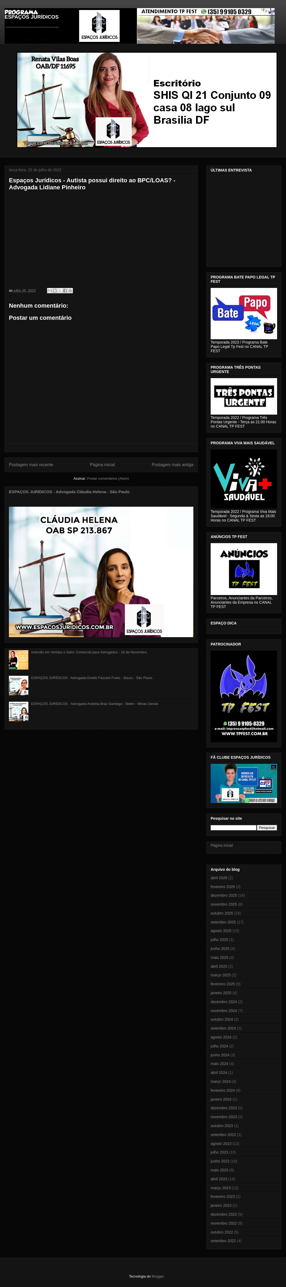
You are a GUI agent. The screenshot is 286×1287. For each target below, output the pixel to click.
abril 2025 (219, 966)
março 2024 (221, 1081)
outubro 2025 (222, 913)
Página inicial (102, 464)
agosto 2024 (221, 1037)
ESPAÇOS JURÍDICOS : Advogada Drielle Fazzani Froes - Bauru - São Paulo (91, 678)
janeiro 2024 (221, 1099)
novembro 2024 (224, 1011)
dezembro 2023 (224, 1108)
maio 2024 (219, 1063)
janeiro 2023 (221, 1205)
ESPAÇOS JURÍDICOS (32, 17)
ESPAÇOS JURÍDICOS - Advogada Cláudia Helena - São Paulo (69, 491)
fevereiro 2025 (223, 984)
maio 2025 (219, 957)
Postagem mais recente (31, 464)
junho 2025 (220, 948)
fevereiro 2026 (223, 887)
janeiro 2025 (221, 993)
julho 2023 (219, 1152)
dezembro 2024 (224, 1002)
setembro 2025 (223, 922)
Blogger (158, 1276)
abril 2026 (219, 878)
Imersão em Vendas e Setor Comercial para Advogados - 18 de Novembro (89, 652)
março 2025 (221, 975)
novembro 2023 (224, 1117)
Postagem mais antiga (172, 464)
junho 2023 (220, 1161)
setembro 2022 (223, 1241)
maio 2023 (219, 1170)
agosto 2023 (221, 1143)
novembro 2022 (224, 1223)
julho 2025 (219, 939)
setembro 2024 (223, 1028)
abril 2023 (219, 1179)
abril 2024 (219, 1072)
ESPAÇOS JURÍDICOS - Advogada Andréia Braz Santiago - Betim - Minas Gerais (94, 704)
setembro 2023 (223, 1135)
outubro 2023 (222, 1126)
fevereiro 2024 (223, 1090)
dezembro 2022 (224, 1214)
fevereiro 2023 (223, 1196)
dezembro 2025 (224, 895)
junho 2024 (220, 1055)
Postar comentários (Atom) (108, 478)
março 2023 (221, 1188)
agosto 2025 (221, 931)
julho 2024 (219, 1046)
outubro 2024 (222, 1019)
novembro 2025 (224, 904)
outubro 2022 (222, 1232)
